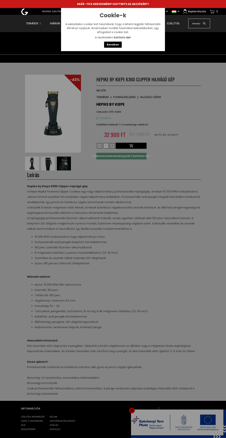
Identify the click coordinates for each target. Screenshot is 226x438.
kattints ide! (122, 37)
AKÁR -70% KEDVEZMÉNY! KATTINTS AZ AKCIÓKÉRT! (113, 4)
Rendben (113, 44)
